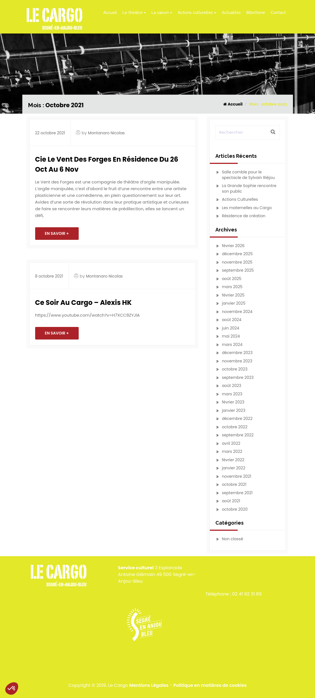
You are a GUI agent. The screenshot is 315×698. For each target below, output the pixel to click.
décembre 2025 (237, 254)
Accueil (110, 12)
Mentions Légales (149, 685)
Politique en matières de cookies (210, 685)
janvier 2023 (233, 410)
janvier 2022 (233, 468)
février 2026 (233, 245)
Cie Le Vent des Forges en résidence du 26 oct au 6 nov (106, 164)
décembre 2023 (237, 352)
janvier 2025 (234, 303)
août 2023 (231, 385)
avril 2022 (231, 443)
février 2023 (233, 402)
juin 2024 (230, 328)
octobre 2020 (234, 509)
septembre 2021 (237, 493)
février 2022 (233, 460)
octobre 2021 (234, 484)
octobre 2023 (234, 369)
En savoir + (57, 233)
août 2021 (231, 501)
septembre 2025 (238, 270)
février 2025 (233, 295)
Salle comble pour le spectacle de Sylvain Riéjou (248, 174)
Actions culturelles (197, 12)
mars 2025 (232, 287)
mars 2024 (232, 344)
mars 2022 (232, 451)
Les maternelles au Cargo (247, 208)
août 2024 (231, 319)
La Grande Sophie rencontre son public (249, 188)
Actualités (231, 12)
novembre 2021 (236, 476)
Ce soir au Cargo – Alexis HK (83, 302)
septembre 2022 (238, 435)
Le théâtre (134, 12)
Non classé (232, 539)
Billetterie (255, 12)
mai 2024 (231, 336)
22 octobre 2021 (50, 133)
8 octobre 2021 (49, 276)
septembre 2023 (238, 377)
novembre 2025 (237, 262)
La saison (162, 12)
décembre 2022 (237, 418)
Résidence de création (243, 216)
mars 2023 (232, 394)
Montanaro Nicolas (106, 133)
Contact (278, 12)
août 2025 (231, 278)
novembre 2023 (237, 361)
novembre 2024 (237, 311)
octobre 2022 (234, 427)
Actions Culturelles (240, 199)
